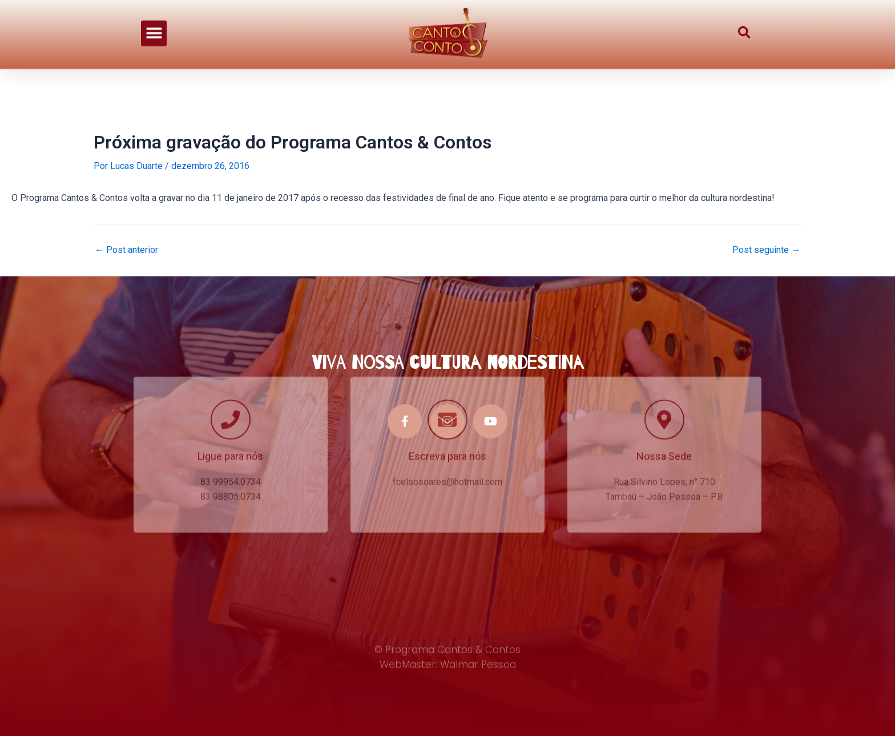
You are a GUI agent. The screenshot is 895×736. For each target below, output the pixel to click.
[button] (154, 25)
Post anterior (126, 250)
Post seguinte (766, 250)
